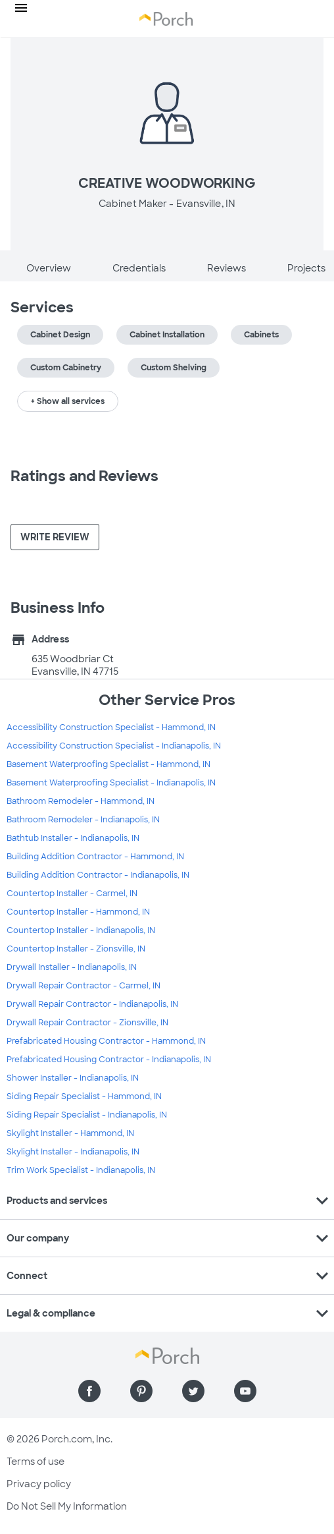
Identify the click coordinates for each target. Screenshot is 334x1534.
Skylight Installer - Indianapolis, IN (73, 1152)
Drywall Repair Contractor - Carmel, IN (83, 985)
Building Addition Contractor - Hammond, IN (95, 856)
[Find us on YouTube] (245, 1391)
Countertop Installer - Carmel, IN (72, 893)
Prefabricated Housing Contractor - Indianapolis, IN (109, 1059)
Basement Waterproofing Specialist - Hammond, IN (108, 764)
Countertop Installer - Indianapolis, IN (81, 930)
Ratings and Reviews (84, 476)
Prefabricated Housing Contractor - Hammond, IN (106, 1041)
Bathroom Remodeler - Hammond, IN (81, 801)
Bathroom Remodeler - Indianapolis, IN (83, 819)
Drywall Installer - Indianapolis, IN (72, 967)
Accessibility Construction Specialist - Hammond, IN (111, 727)
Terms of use (35, 1461)
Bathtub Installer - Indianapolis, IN (73, 838)
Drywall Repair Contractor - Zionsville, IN (87, 1022)
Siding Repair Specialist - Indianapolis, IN (87, 1115)
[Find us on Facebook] (89, 1391)
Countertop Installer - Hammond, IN (78, 912)
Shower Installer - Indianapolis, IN (73, 1078)
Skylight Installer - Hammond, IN (70, 1133)
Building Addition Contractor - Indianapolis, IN (98, 875)
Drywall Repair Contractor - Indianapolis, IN (92, 1004)
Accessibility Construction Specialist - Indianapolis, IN (114, 746)
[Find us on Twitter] (193, 1391)
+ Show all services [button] (68, 401)
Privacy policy (39, 1484)
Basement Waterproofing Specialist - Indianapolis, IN (111, 783)
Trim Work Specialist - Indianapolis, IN (81, 1170)
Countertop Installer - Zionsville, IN (76, 949)
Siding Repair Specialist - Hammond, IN (84, 1096)
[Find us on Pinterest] (141, 1391)
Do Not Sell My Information (67, 1506)
